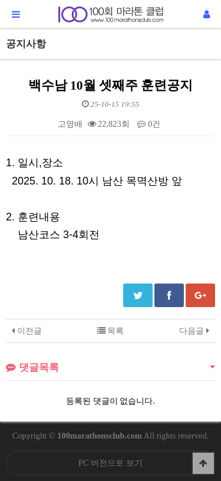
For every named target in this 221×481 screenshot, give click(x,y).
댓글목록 (32, 367)
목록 (110, 330)
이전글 (27, 330)
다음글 (194, 330)
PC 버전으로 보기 (110, 462)
